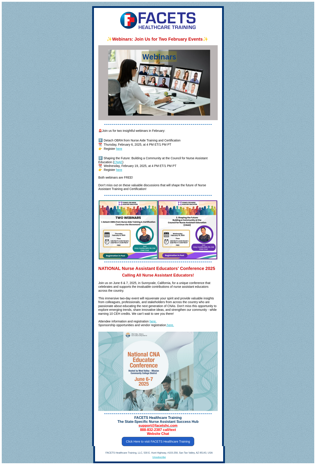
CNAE (118, 162)
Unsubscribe (159, 457)
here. (152, 321)
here (119, 148)
